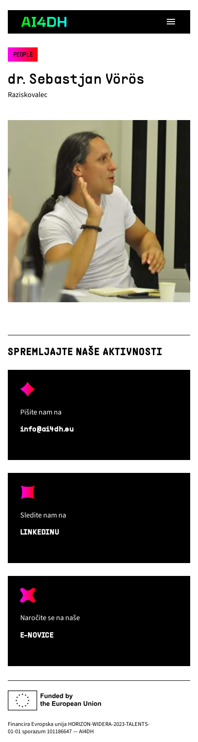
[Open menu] (171, 22)
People (23, 55)
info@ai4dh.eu (47, 429)
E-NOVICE (37, 636)
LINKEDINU (39, 532)
